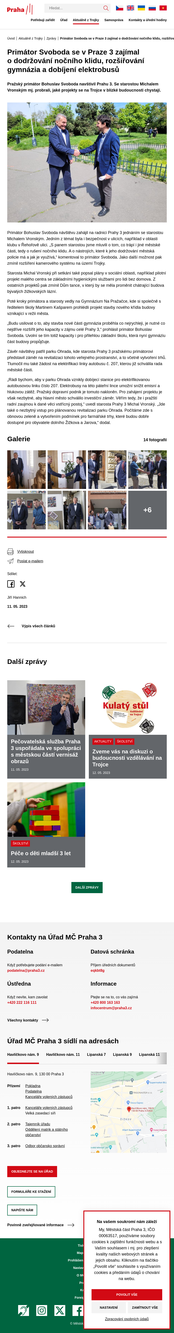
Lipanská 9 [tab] (122, 1054)
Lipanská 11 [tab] (149, 1054)
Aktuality (102, 741)
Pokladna (33, 1086)
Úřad (64, 20)
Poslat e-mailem (25, 561)
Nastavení (109, 1307)
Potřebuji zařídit (43, 20)
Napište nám (22, 1210)
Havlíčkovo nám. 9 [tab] (23, 1054)
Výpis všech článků (31, 626)
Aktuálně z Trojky (86, 20)
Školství (124, 741)
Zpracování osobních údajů (127, 1319)
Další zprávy (87, 887)
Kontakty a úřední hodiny (148, 20)
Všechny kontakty (28, 1020)
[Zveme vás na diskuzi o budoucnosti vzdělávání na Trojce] (128, 729)
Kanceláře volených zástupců (48, 1097)
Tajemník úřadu (37, 1124)
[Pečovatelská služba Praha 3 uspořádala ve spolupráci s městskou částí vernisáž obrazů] (46, 729)
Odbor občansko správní (45, 1146)
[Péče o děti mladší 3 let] (46, 824)
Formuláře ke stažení (31, 1191)
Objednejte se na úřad (32, 1171)
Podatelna (33, 1091)
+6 (147, 510)
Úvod (11, 38)
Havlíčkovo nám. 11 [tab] (63, 1054)
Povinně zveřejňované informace (41, 1225)
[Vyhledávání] (73, 8)
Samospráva (113, 20)
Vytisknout (20, 551)
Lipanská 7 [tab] (96, 1054)
